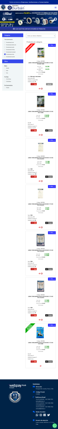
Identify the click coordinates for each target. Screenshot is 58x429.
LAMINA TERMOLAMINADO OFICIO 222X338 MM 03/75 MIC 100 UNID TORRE (40, 63)
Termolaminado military (10, 49)
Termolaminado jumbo (10, 47)
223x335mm (8, 79)
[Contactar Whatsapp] (37, 415)
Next (55, 18)
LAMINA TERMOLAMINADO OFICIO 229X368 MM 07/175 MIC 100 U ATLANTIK (40, 297)
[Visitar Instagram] (41, 415)
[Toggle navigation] (56, 7)
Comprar (48, 130)
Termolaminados (8, 39)
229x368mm (8, 81)
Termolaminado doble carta (11, 45)
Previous (3, 18)
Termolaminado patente (10, 56)
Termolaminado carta (10, 42)
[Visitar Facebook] (44, 415)
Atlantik (7, 68)
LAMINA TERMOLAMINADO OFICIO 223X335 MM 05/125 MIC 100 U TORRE (40, 112)
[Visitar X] (48, 415)
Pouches (7, 87)
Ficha (33, 84)
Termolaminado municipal (10, 52)
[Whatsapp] (54, 425)
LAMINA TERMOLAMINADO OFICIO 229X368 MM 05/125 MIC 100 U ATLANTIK (40, 251)
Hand (7, 70)
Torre (7, 73)
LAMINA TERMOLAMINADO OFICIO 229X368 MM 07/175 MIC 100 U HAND (40, 343)
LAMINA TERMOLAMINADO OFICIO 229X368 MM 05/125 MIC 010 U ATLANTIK (40, 158)
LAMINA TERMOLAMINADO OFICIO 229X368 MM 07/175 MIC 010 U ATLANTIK (40, 204)
